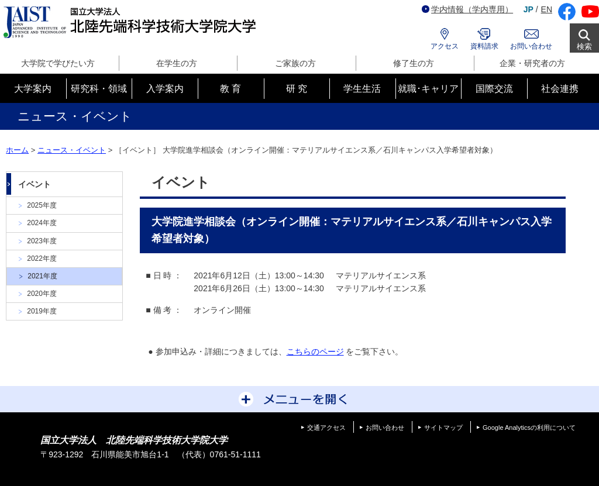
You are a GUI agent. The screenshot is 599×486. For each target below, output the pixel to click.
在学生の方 (176, 63)
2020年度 (42, 293)
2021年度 (42, 276)
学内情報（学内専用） (467, 9)
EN (546, 9)
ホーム (17, 150)
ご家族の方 (295, 63)
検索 (584, 46)
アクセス (445, 46)
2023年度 (42, 241)
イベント (34, 184)
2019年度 (42, 311)
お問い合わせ (531, 46)
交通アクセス (326, 427)
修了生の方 (413, 63)
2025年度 (42, 205)
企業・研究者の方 (532, 63)
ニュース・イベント (71, 150)
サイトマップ (443, 427)
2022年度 (42, 258)
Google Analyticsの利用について (529, 427)
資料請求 (484, 46)
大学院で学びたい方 (58, 63)
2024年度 (42, 223)
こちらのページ (315, 351)
